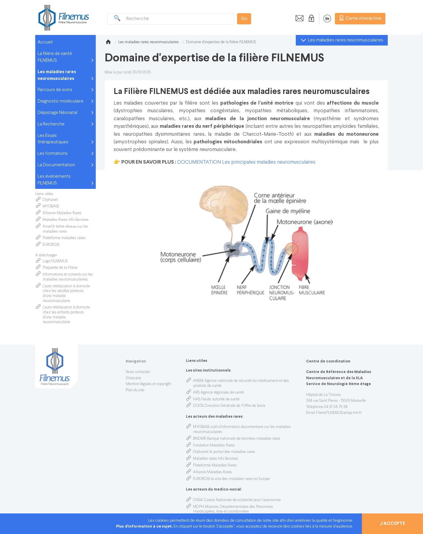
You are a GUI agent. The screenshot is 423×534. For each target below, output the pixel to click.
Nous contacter (138, 372)
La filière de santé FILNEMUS (55, 57)
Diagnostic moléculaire (60, 101)
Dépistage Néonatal (57, 113)
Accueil (45, 42)
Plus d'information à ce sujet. (145, 526)
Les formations (53, 154)
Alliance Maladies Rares (62, 213)
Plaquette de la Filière (60, 268)
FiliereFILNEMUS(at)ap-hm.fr (339, 413)
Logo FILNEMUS (55, 261)
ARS (196, 392)
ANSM (198, 381)
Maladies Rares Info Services (66, 220)
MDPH (198, 507)
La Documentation (56, 165)
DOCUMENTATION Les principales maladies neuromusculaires (246, 162)
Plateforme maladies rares (64, 238)
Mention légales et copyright (148, 384)
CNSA (198, 500)
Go (244, 18)
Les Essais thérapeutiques (53, 139)
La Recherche (51, 124)
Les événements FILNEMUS (54, 179)
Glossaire (133, 378)
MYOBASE (51, 206)
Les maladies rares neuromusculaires (57, 75)
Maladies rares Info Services (215, 459)
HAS (196, 399)
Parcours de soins (55, 90)
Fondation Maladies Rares (214, 445)
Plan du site (135, 390)
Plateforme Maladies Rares (215, 465)
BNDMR (199, 439)
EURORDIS (51, 245)
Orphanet (50, 200)
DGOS (198, 406)
